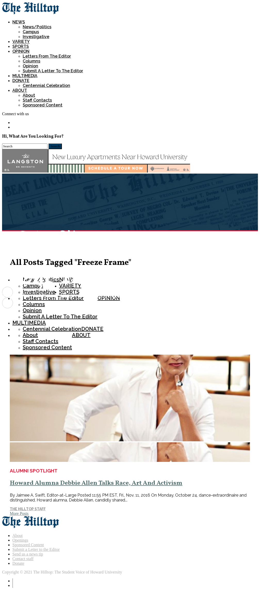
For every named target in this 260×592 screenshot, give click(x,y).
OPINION (20, 51)
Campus (31, 31)
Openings (20, 540)
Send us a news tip (27, 554)
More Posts (19, 513)
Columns (31, 61)
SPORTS (20, 46)
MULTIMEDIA (24, 75)
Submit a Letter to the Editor (36, 549)
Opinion (30, 66)
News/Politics (37, 26)
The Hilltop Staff (28, 509)
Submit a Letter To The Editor (53, 70)
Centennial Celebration (46, 85)
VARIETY (21, 41)
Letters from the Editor (47, 56)
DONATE (20, 80)
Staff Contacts (37, 100)
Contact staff (23, 559)
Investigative (36, 36)
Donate (18, 563)
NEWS (18, 22)
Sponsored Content (42, 105)
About (29, 95)
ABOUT (19, 90)
